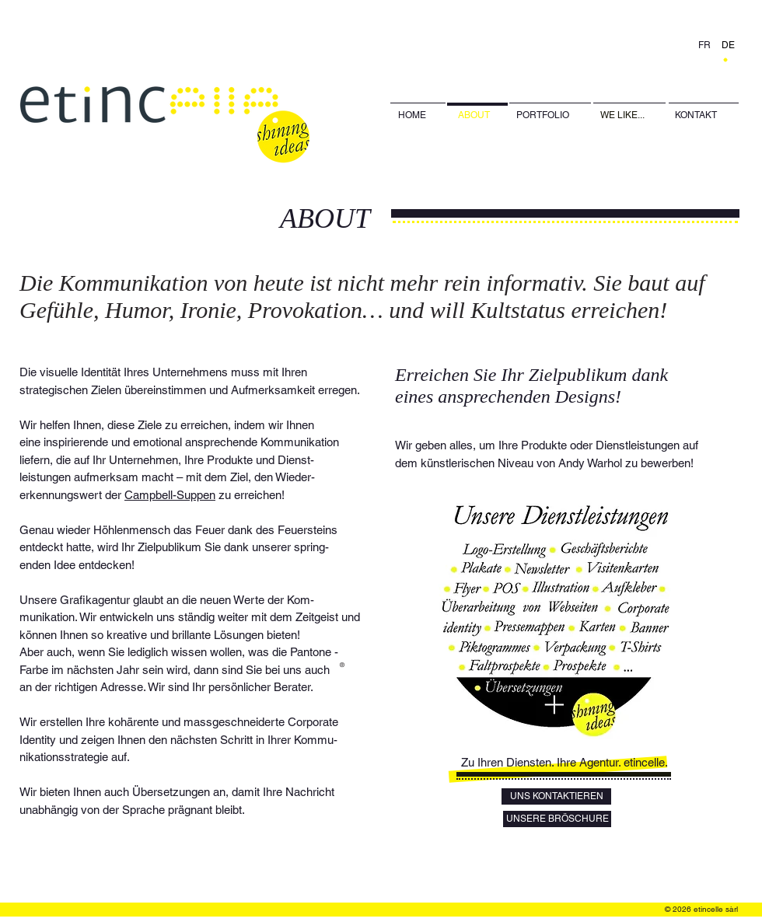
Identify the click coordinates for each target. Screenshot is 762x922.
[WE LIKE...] (629, 115)
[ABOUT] (478, 115)
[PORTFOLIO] (543, 115)
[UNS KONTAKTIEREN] (556, 796)
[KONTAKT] (704, 115)
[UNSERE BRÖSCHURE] (557, 819)
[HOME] (418, 115)
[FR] (705, 45)
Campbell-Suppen (169, 494)
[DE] (729, 45)
